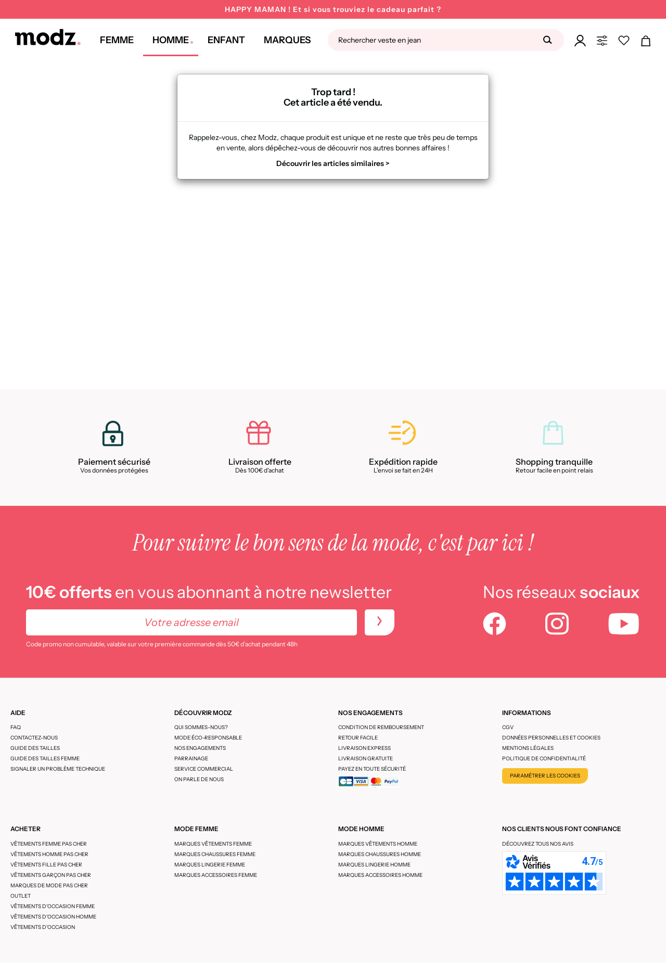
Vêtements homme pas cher (49, 854)
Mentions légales (528, 748)
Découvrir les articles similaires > (333, 163)
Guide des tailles (35, 748)
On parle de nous (199, 779)
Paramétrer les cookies (545, 775)
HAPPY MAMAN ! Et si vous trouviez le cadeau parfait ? (333, 9)
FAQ (15, 727)
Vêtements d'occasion (42, 927)
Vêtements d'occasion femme (52, 906)
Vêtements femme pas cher (48, 843)
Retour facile (358, 737)
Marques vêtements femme (213, 843)
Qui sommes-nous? (201, 727)
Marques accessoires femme (215, 875)
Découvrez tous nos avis (537, 843)
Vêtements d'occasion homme (53, 916)
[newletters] (379, 622)
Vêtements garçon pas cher (50, 875)
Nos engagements (200, 748)
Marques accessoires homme (380, 875)
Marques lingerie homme (374, 864)
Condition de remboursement (381, 727)
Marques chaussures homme (379, 854)
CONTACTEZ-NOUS (34, 737)
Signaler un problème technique (57, 769)
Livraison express (364, 748)
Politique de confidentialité (544, 758)
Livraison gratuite (365, 758)
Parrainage (191, 758)
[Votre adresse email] (191, 622)
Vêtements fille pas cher (46, 864)
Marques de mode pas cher (49, 885)
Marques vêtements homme (377, 843)
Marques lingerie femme (209, 864)
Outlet (20, 895)
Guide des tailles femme (45, 758)
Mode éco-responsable (208, 737)
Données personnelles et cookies (551, 737)
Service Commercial (203, 769)
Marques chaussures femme (214, 854)
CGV (508, 727)
